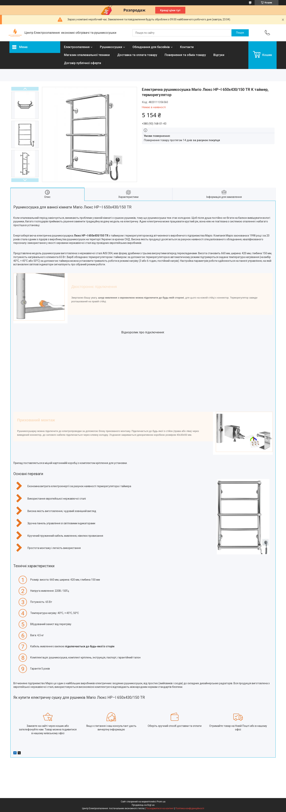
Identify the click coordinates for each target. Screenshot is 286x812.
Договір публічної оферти (82, 63)
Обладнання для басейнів (151, 47)
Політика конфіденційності (189, 808)
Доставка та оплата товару (137, 55)
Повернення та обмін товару (185, 55)
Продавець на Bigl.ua (143, 805)
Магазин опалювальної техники (87, 55)
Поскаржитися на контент (160, 808)
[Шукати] (240, 32)
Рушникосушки (111, 47)
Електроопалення (77, 47)
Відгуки (218, 55)
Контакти (187, 47)
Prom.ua (161, 801)
